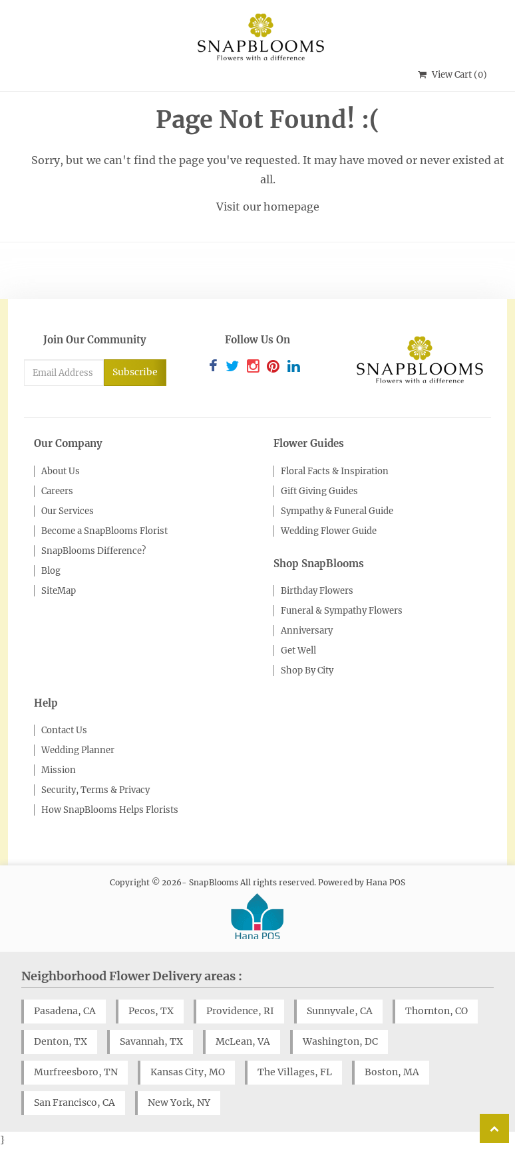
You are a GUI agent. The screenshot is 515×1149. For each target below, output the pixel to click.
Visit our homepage (267, 206)
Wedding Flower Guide (329, 531)
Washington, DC (340, 1041)
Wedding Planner (77, 750)
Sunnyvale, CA (340, 1011)
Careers (57, 491)
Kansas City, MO (187, 1072)
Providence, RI (240, 1011)
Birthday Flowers (317, 590)
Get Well (298, 650)
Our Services (67, 511)
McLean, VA (243, 1041)
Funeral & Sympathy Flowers (342, 610)
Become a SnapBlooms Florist (104, 531)
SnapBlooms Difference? (93, 551)
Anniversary (307, 630)
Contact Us (64, 730)
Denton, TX (60, 1041)
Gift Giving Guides (319, 491)
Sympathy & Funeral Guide (337, 511)
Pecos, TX (151, 1011)
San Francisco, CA (74, 1102)
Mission (58, 770)
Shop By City (307, 670)
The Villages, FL (295, 1072)
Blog (51, 570)
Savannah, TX (151, 1041)
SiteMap (58, 590)
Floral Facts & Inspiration (335, 471)
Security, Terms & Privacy (95, 790)
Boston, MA (392, 1072)
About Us (60, 471)
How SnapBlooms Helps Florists (109, 810)
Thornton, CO (436, 1011)
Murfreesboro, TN (76, 1072)
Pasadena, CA (65, 1011)
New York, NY (179, 1102)
